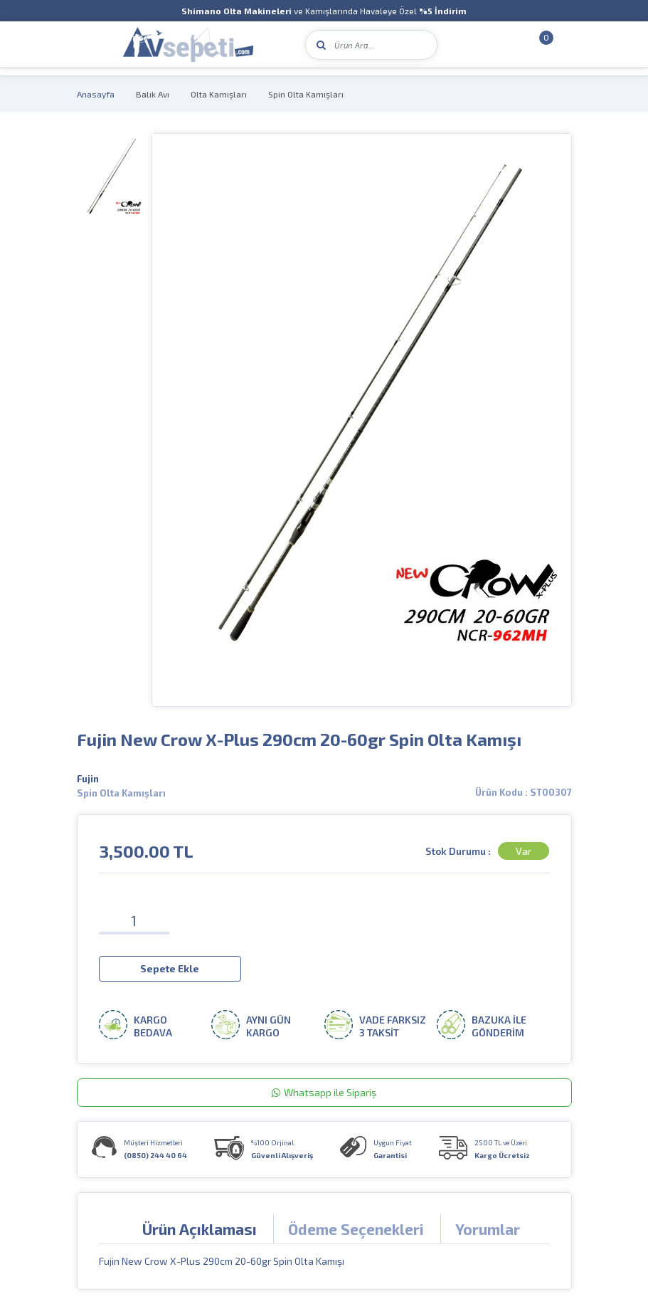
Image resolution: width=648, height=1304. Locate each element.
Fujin (88, 778)
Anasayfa (96, 94)
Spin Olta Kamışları (306, 94)
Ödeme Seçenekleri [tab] (356, 1229)
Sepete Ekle (169, 968)
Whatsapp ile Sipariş (324, 1092)
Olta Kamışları (219, 94)
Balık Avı (152, 94)
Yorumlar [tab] (487, 1229)
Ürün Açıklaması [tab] (199, 1229)
